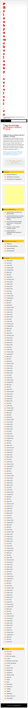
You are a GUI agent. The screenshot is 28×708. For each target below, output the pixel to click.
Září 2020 (9, 415)
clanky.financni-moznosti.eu (13, 177)
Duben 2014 (9, 595)
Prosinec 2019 (10, 436)
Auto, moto (9, 651)
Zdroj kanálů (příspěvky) (12, 246)
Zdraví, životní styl (11, 696)
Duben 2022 (9, 370)
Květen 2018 (10, 480)
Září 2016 (9, 527)
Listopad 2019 (10, 438)
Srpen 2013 (9, 613)
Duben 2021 (9, 398)
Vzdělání (9, 689)
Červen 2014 (10, 590)
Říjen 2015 (9, 553)
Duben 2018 (9, 482)
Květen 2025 (10, 284)
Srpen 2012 (9, 641)
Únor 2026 (9, 263)
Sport (8, 682)
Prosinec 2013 (10, 604)
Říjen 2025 (9, 272)
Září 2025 (9, 274)
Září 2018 (9, 471)
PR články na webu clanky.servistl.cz (4, 59)
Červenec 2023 (10, 335)
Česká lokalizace (10, 250)
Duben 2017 (9, 510)
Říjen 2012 (9, 637)
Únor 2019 (9, 459)
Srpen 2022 (9, 361)
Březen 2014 (10, 597)
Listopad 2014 (10, 578)
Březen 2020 (10, 429)
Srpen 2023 (9, 333)
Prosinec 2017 (10, 492)
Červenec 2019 (10, 447)
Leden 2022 (9, 377)
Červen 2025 (10, 281)
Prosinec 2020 (10, 408)
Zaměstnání (9, 693)
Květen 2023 (10, 340)
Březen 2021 (10, 401)
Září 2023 (9, 330)
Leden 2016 (9, 545)
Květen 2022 (10, 368)
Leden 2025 (9, 293)
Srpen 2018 (9, 473)
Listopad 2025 (10, 270)
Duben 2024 (9, 314)
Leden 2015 (9, 574)
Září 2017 (9, 499)
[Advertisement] (14, 194)
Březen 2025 (10, 288)
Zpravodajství (10, 698)
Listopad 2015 (10, 550)
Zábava (8, 691)
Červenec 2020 (10, 419)
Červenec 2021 (10, 391)
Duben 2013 (9, 623)
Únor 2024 (9, 319)
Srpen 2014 (9, 585)
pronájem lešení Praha (13, 153)
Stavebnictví (9, 684)
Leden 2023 (9, 349)
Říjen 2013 (9, 609)
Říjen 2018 (9, 468)
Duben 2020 (9, 426)
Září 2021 (9, 387)
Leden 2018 (9, 489)
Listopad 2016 (10, 522)
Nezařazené (9, 672)
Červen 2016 (10, 534)
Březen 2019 (10, 457)
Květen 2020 (10, 424)
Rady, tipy (9, 677)
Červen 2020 (10, 422)
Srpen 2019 (9, 445)
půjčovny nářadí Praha (13, 154)
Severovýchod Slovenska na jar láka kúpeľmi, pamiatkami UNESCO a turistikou (15, 217)
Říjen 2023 (9, 328)
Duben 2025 (9, 286)
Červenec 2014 (10, 588)
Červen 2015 (10, 562)
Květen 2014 (10, 592)
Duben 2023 (9, 342)
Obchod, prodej (10, 674)
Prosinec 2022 (10, 351)
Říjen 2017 (9, 496)
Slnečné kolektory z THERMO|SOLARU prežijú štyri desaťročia (14, 232)
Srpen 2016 (9, 529)
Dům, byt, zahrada (11, 656)
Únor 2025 (9, 291)
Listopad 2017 (10, 494)
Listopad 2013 (10, 606)
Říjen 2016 (9, 524)
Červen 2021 (10, 394)
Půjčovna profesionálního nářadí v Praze (13, 135)
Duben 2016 (9, 538)
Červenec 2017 (10, 503)
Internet (8, 665)
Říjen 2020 (9, 412)
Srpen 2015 (9, 557)
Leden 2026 (9, 265)
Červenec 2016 (10, 531)
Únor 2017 (9, 515)
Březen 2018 (10, 485)
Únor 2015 (9, 571)
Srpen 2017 (9, 501)
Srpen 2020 (9, 417)
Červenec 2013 (10, 616)
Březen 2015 (10, 569)
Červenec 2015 (10, 559)
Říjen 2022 (9, 356)
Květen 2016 (10, 536)
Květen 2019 (10, 452)
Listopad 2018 (10, 466)
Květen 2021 (10, 396)
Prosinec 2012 (10, 632)
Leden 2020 (9, 433)
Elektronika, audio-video (12, 660)
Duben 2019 (9, 454)
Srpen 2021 (9, 389)
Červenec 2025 (10, 279)
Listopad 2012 (10, 634)
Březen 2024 (10, 316)
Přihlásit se (9, 243)
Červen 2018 (10, 478)
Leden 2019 (9, 461)
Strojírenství (9, 686)
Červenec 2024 (10, 307)
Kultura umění (10, 668)
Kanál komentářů (11, 248)
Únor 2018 (9, 487)
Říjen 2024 (9, 300)
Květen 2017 (10, 508)
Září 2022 (9, 358)
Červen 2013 (10, 618)
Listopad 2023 (10, 326)
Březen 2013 (10, 625)
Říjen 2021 (9, 384)
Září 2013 (9, 611)
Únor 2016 (9, 543)
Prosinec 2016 (10, 520)
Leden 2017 (9, 517)
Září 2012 (9, 639)
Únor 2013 (9, 627)
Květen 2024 (10, 312)
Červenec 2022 (10, 363)
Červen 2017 (10, 506)
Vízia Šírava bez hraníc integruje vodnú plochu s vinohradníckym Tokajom (14, 223)
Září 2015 (9, 555)
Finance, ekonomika (11, 663)
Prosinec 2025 (10, 267)
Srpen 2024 (9, 305)
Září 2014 (9, 583)
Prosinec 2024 (10, 295)
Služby (4, 153)
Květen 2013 (10, 620)
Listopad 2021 (10, 382)
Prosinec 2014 (10, 576)
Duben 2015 (9, 567)
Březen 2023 (10, 344)
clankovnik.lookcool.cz (12, 174)
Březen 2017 (10, 513)
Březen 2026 (10, 260)
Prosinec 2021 (10, 380)
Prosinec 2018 (10, 464)
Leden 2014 (9, 602)
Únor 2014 (9, 599)
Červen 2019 (10, 450)
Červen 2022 (10, 366)
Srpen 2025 (9, 277)
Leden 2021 (9, 405)
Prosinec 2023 (10, 323)
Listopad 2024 (10, 298)
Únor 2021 (9, 403)
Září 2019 (9, 443)
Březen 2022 (10, 372)
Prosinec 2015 (10, 548)
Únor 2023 (9, 347)
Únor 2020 (9, 431)
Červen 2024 (10, 309)
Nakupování (9, 670)
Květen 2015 (10, 564)
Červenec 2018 (10, 475)
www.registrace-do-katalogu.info (14, 179)
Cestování (9, 653)
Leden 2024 (9, 321)
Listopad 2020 (10, 410)
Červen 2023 (10, 337)
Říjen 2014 (9, 581)
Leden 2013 (9, 630)
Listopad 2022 (10, 354)
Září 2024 (9, 302)
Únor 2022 (9, 375)
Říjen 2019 (9, 440)
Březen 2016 (10, 541)
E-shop (8, 658)
